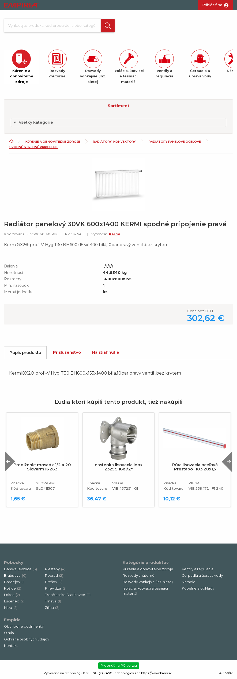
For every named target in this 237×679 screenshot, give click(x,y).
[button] (105, 26)
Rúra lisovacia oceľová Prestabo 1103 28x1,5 (195, 468)
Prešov (53, 583)
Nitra (10, 609)
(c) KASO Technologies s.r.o (119, 674)
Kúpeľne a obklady (198, 590)
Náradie (188, 583)
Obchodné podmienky (24, 628)
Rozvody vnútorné (139, 577)
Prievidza (55, 590)
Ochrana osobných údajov (26, 641)
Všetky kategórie (33, 123)
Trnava (53, 603)
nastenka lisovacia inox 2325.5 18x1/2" (118, 468)
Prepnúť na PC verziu (118, 667)
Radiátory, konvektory (115, 143)
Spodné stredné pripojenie (33, 148)
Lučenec (14, 603)
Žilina (52, 609)
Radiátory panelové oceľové (175, 143)
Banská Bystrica (20, 570)
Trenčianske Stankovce (68, 596)
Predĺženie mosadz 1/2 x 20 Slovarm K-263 (42, 468)
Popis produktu (25, 354)
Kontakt (11, 647)
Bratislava (15, 577)
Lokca (12, 596)
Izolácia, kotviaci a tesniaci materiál (145, 592)
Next (226, 463)
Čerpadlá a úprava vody (202, 577)
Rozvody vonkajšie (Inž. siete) (148, 583)
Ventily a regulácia (197, 570)
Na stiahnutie (105, 353)
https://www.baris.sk (156, 674)
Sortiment (118, 107)
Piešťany (55, 570)
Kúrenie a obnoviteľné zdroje (53, 143)
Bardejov (14, 583)
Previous (11, 463)
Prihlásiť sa (212, 5)
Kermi (114, 235)
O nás (9, 634)
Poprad (54, 577)
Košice (12, 590)
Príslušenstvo (67, 353)
